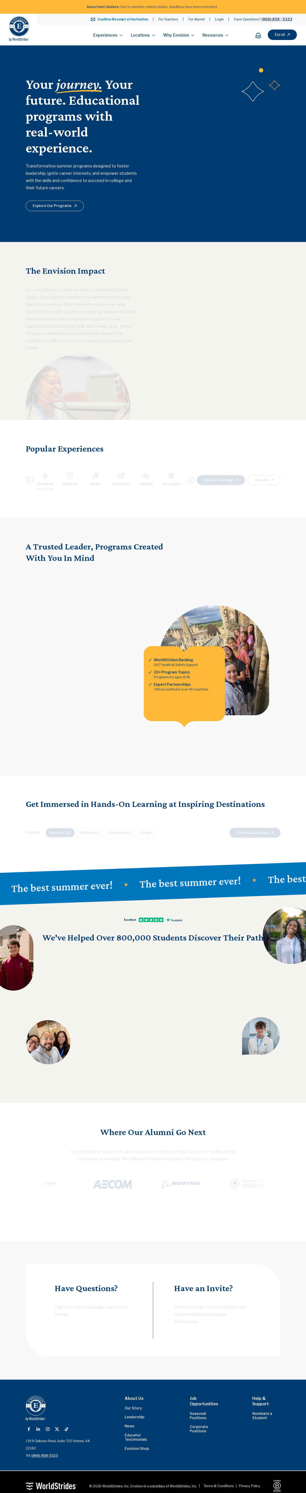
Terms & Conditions (219, 1486)
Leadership (134, 1417)
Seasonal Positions (198, 1415)
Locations (143, 35)
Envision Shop (137, 1448)
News (129, 1426)
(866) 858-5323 (44, 1455)
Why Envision (178, 35)
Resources (215, 35)
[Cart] (260, 35)
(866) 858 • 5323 (276, 19)
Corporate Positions (199, 1429)
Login (219, 19)
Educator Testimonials (136, 1437)
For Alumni (196, 19)
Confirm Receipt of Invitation (122, 19)
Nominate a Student (262, 1415)
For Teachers (168, 19)
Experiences (107, 35)
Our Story (133, 1408)
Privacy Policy (249, 1486)
